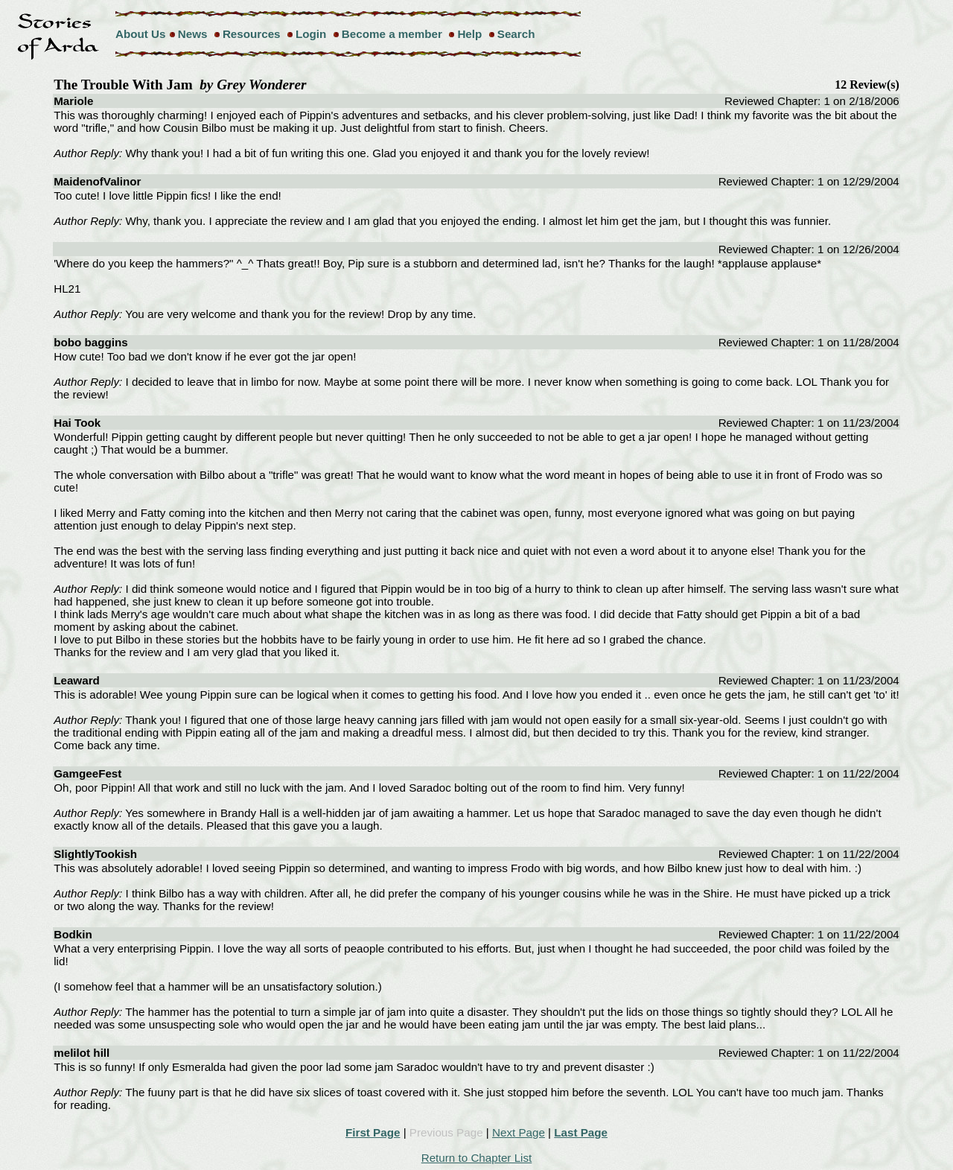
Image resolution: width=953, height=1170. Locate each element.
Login (311, 34)
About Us (140, 34)
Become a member (392, 34)
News (193, 34)
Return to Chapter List (476, 1157)
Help (469, 34)
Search (516, 34)
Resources (252, 34)
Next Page (518, 1132)
